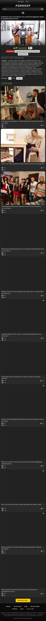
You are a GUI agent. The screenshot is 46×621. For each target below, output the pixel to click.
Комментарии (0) (23, 54)
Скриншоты (28, 51)
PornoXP (20, 618)
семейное (19, 78)
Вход (27, 1)
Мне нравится (14, 48)
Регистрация (21, 1)
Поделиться (36, 51)
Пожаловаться (19, 51)
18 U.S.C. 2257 (30, 609)
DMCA (21, 609)
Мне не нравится (16, 48)
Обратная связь (35, 606)
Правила (14, 609)
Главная (8, 606)
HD (10, 78)
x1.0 (36, 44)
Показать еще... (23, 600)
